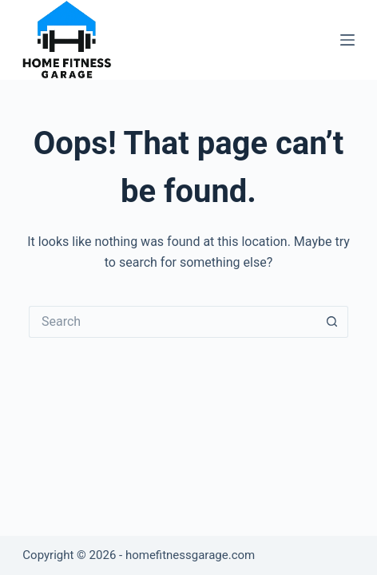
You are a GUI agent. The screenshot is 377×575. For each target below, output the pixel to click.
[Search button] (332, 322)
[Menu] (347, 40)
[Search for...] (172, 322)
